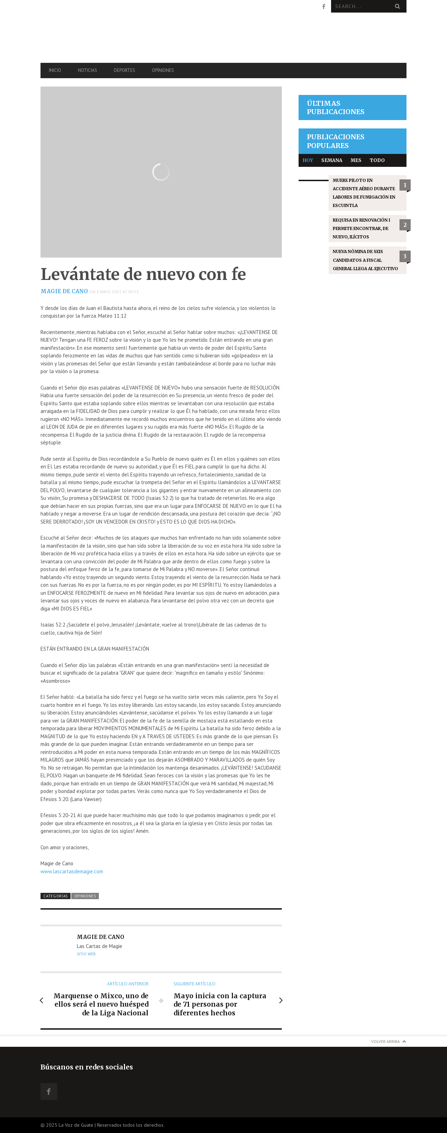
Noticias (87, 70)
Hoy (308, 160)
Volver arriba (385, 1041)
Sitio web (86, 954)
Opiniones (163, 70)
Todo (377, 160)
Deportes (124, 70)
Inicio (55, 70)
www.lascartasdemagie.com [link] (72, 871)
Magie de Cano (64, 291)
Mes (356, 160)
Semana (331, 160)
